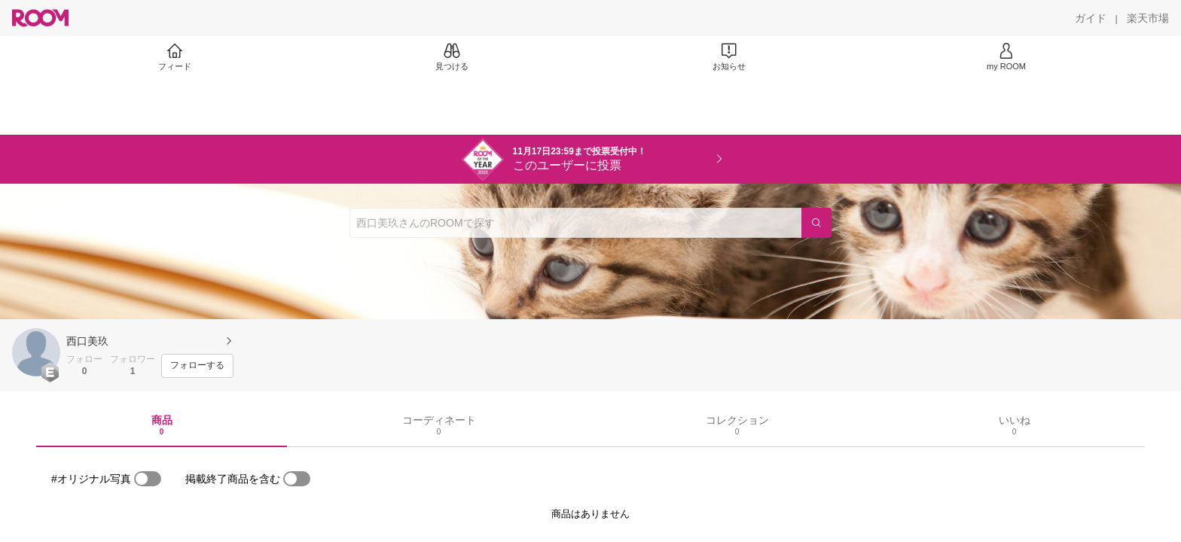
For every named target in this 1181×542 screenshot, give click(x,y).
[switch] (147, 478)
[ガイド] (1090, 18)
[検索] (816, 223)
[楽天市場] (1148, 18)
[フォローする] (197, 366)
